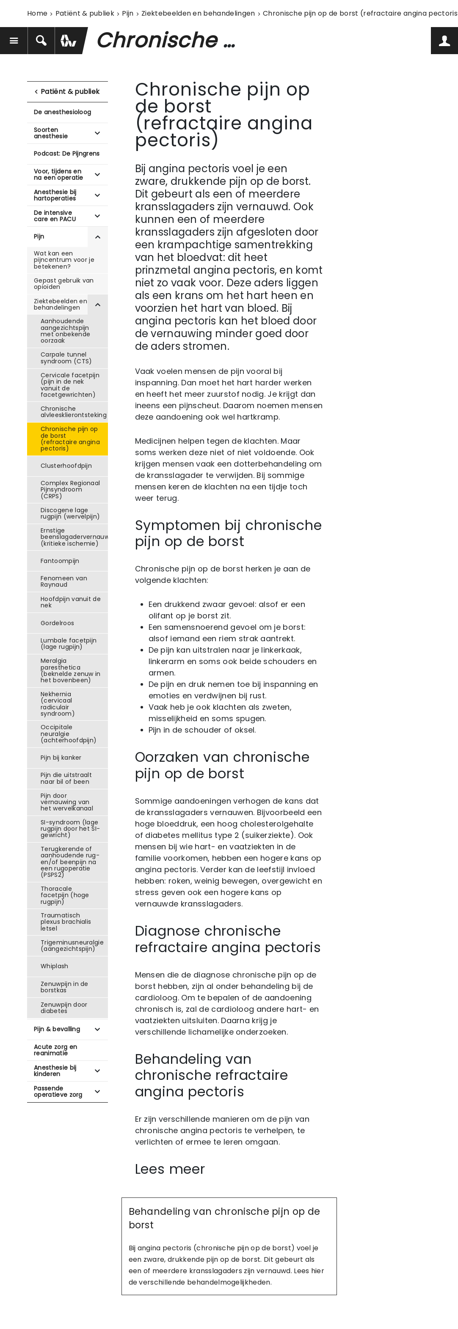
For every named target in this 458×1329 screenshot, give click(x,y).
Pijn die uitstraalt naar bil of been (66, 778)
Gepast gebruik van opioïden (64, 283)
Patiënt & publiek (84, 13)
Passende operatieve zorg (58, 1091)
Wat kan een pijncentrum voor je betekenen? (64, 260)
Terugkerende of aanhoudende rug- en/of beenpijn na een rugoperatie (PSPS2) (70, 862)
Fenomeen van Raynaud (64, 581)
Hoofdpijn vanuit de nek (71, 602)
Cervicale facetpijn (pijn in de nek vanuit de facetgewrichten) (70, 385)
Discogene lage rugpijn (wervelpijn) (70, 513)
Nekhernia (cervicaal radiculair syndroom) (58, 704)
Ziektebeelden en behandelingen (198, 13)
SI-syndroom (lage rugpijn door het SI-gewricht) (70, 829)
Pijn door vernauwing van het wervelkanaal (67, 802)
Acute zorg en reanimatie (55, 1050)
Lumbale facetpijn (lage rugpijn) (69, 643)
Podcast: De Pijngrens (67, 153)
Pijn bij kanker (61, 757)
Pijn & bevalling (57, 1029)
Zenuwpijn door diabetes (64, 1007)
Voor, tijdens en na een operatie (58, 174)
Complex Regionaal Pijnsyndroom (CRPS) (70, 489)
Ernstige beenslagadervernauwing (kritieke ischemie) (74, 537)
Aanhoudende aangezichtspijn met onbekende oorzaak (65, 331)
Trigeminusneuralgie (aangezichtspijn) (72, 945)
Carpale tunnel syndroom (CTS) (66, 357)
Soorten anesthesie (51, 133)
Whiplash (55, 966)
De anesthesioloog (62, 112)
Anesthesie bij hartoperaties (55, 195)
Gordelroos (57, 623)
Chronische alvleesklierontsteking (74, 411)
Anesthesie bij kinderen (55, 1070)
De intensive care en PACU (55, 216)
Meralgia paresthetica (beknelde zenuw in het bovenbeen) (71, 670)
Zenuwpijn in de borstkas (64, 987)
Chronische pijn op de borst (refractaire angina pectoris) (70, 439)
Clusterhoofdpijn (66, 465)
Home (37, 13)
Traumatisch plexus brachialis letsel (66, 922)
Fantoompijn (60, 561)
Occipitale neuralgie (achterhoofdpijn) (69, 733)
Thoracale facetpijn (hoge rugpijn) (65, 895)
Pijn (127, 13)
